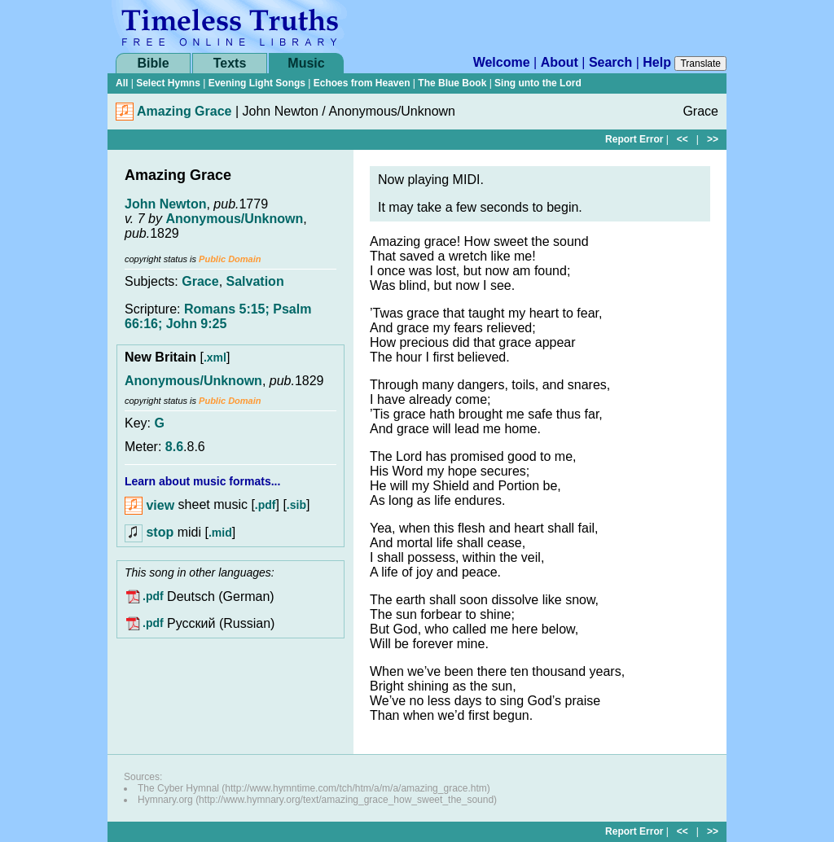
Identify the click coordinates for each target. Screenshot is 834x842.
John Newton (165, 204)
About (559, 62)
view (149, 505)
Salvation (255, 281)
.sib (296, 505)
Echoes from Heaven (362, 83)
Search (610, 62)
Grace (200, 281)
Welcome (501, 62)
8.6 (174, 447)
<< (682, 139)
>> (712, 139)
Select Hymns (168, 83)
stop (159, 532)
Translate (700, 63)
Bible (153, 63)
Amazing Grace (184, 111)
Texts (230, 63)
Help (657, 62)
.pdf (265, 505)
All (122, 83)
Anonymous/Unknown (234, 219)
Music (306, 63)
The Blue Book (452, 83)
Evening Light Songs (256, 83)
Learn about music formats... (202, 481)
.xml (215, 357)
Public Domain (230, 259)
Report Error (634, 139)
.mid (220, 532)
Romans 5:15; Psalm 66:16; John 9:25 (218, 316)
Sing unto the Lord (538, 83)
